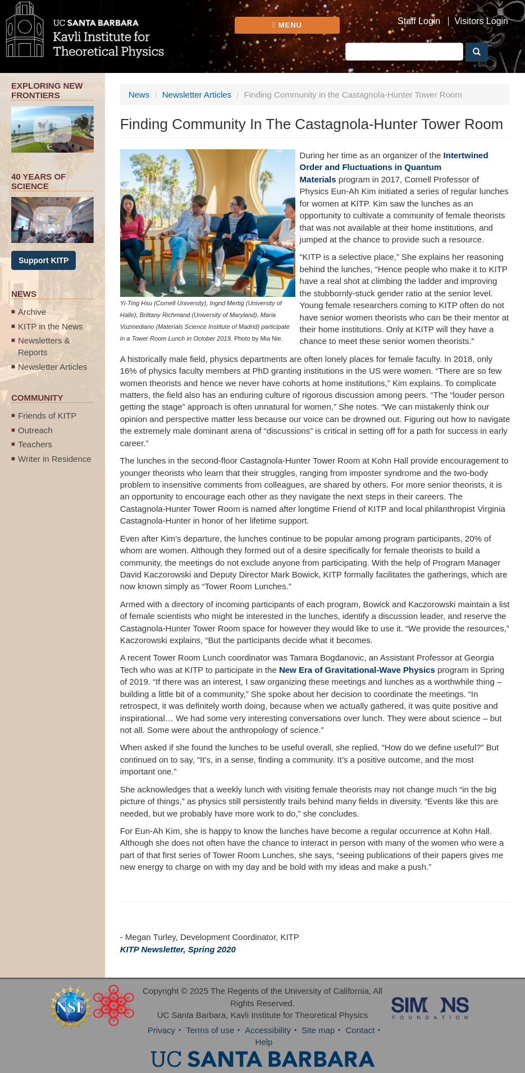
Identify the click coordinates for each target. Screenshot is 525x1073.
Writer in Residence (55, 459)
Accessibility (268, 1030)
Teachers (35, 444)
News (139, 94)
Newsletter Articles (52, 367)
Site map (318, 1030)
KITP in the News (50, 326)
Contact (360, 1030)
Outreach (35, 430)
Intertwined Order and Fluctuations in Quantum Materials (394, 167)
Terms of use (210, 1030)
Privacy (161, 1030)
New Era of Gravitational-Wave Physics (357, 670)
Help (264, 1042)
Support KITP (44, 260)
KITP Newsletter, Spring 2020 (178, 949)
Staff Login (419, 21)
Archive (32, 312)
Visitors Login (481, 21)
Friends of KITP (47, 415)
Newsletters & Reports (44, 346)
